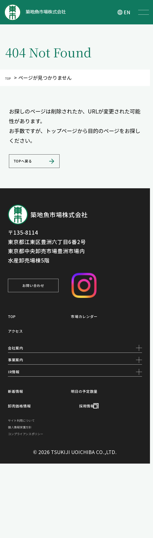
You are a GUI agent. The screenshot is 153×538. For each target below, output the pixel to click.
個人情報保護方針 (30, 493)
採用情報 (92, 462)
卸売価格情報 (28, 462)
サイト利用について (32, 481)
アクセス (21, 355)
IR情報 (75, 419)
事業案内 (75, 398)
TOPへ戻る (33, 173)
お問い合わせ (53, 306)
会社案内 (75, 377)
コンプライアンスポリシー (40, 505)
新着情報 (21, 446)
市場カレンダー (94, 338)
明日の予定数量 (94, 446)
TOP (9, 77)
